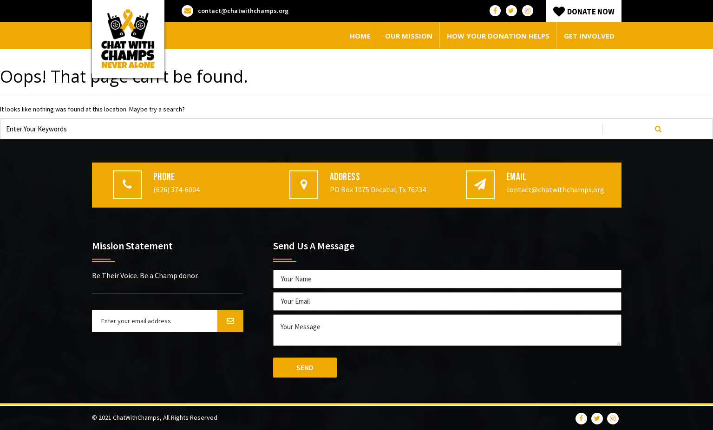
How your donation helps (498, 35)
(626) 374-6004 (176, 189)
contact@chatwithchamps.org (235, 11)
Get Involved (589, 35)
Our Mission (408, 35)
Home (360, 35)
